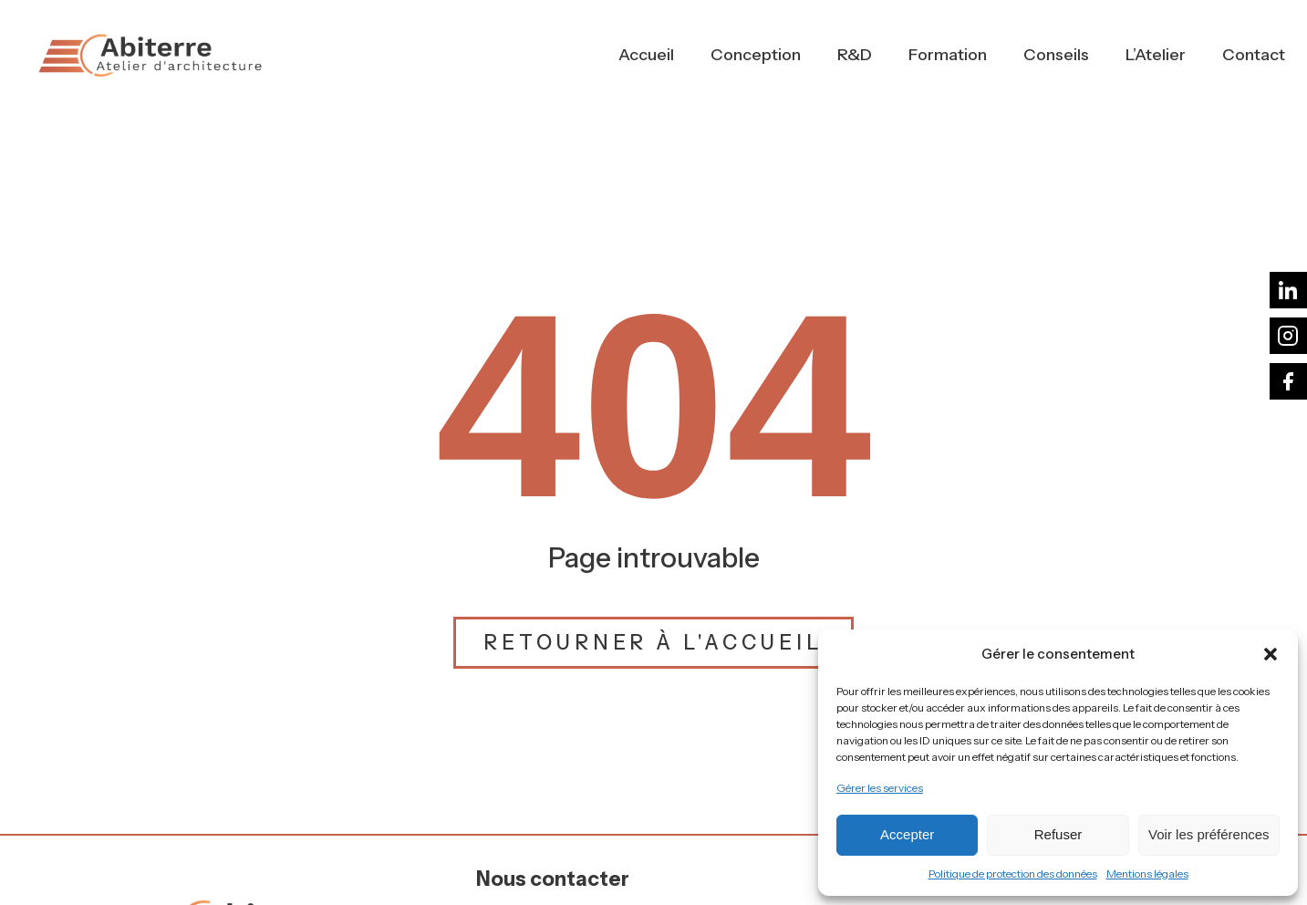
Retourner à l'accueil (653, 642)
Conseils (1056, 55)
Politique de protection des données (1012, 873)
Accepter (907, 834)
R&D (854, 55)
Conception (756, 55)
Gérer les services (879, 788)
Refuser (1058, 834)
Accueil (646, 55)
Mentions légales (1147, 873)
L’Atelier (1155, 55)
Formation (947, 55)
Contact (1253, 55)
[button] (1270, 654)
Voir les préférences (1209, 834)
